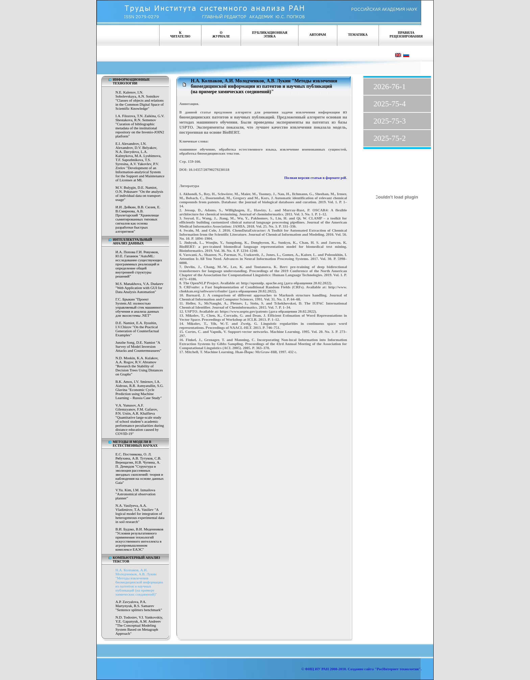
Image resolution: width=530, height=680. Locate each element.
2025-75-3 (390, 121)
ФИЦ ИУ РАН (317, 669)
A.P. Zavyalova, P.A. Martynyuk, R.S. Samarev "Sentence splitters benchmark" (139, 606)
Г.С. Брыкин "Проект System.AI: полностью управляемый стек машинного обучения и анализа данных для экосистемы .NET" (139, 307)
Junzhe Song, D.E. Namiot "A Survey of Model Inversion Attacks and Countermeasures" (139, 346)
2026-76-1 (390, 86)
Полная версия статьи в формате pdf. (315, 178)
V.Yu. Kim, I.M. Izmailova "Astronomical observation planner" (135, 494)
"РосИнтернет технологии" (397, 669)
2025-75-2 (390, 138)
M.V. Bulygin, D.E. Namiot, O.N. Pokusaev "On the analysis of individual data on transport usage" (139, 193)
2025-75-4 (390, 104)
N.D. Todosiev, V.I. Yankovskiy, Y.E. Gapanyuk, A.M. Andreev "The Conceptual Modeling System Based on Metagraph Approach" (139, 625)
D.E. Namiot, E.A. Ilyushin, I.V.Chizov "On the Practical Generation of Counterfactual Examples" (137, 329)
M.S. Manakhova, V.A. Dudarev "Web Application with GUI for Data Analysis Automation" (140, 288)
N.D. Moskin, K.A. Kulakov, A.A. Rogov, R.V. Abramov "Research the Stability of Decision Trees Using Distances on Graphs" (139, 366)
